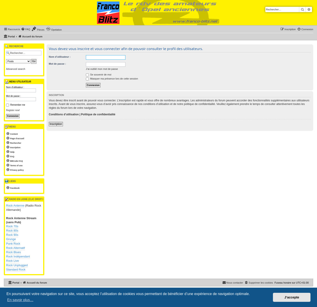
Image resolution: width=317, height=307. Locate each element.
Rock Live (12, 260)
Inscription (56, 124)
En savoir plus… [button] (20, 300)
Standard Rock (15, 269)
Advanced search (15, 69)
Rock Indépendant (18, 256)
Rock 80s (12, 230)
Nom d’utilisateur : (60, 56)
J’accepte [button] (291, 297)
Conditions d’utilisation (64, 114)
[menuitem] (25, 29)
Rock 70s (12, 226)
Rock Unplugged (17, 265)
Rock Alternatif (15, 248)
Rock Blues (13, 252)
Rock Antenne (15, 205)
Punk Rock (13, 243)
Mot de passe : (57, 63)
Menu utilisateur (18, 82)
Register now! (13, 110)
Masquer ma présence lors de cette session (112, 78)
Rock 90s (12, 235)
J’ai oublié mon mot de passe (102, 69)
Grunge (11, 239)
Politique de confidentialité (98, 114)
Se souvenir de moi (98, 74)
